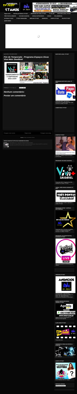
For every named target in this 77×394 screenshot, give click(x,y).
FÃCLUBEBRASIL (58, 16)
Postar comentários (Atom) (29, 137)
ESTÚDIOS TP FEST (8, 18)
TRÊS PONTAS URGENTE (10, 16)
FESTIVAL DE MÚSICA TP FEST (20, 13)
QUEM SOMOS (7, 20)
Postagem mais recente (9, 133)
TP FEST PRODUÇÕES (21, 18)
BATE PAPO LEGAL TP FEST (64, 13)
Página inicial (7, 13)
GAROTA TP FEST (55, 18)
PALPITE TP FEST (66, 18)
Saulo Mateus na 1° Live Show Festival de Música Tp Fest (21, 142)
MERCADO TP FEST (34, 18)
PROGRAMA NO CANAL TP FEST (38, 13)
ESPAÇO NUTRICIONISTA (38, 16)
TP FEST (8, 5)
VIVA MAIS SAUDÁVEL (24, 16)
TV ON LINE (51, 13)
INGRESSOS (45, 18)
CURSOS (49, 16)
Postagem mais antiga (46, 133)
